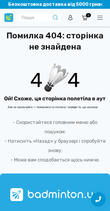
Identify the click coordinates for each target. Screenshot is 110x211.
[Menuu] (100, 17)
